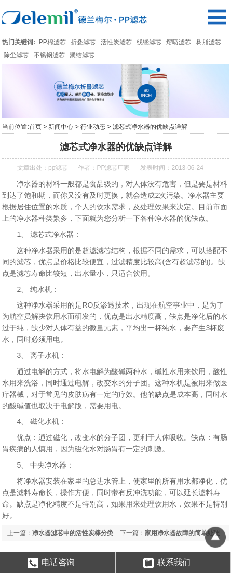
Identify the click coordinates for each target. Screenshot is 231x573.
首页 (35, 126)
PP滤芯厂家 (113, 167)
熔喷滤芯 (178, 42)
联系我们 (167, 563)
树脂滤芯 (208, 42)
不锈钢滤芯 (49, 55)
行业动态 (92, 126)
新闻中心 (60, 126)
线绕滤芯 (149, 42)
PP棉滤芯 (52, 42)
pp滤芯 (57, 167)
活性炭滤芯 (116, 42)
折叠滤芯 (83, 42)
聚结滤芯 (82, 55)
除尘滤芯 (16, 55)
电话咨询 (51, 563)
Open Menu (216, 17)
